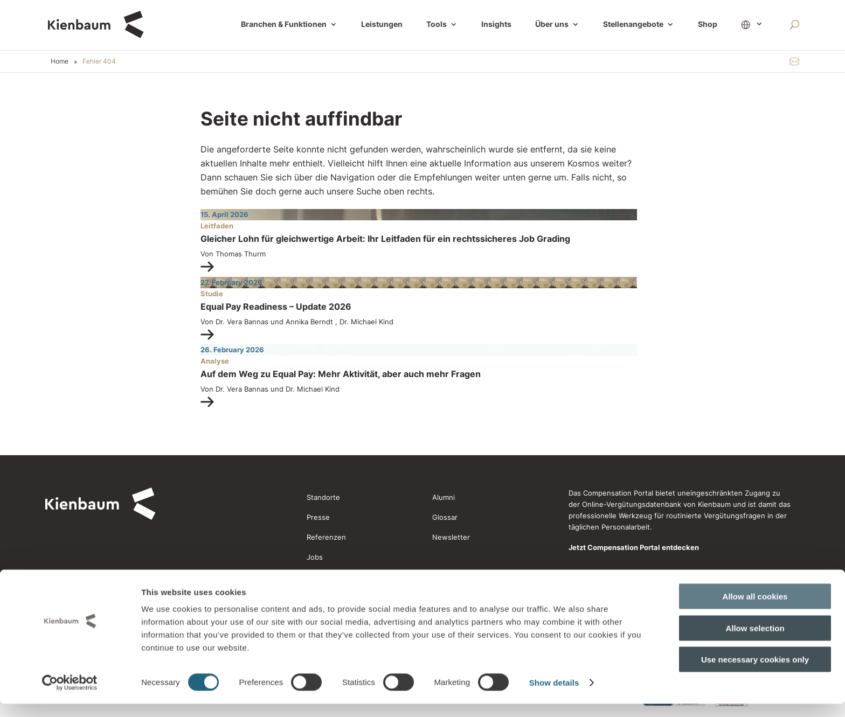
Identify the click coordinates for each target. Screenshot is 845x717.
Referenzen (326, 537)
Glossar (445, 517)
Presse (318, 517)
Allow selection (754, 641)
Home (59, 61)
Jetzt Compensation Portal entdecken (634, 547)
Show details (554, 695)
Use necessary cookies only (755, 672)
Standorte (323, 497)
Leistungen (382, 25)
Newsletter (451, 537)
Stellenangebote (633, 25)
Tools (436, 25)
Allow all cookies (755, 609)
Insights (496, 25)
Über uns (552, 25)
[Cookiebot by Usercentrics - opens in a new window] (70, 696)
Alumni (443, 497)
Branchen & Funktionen (284, 25)
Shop (707, 25)
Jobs (315, 557)
